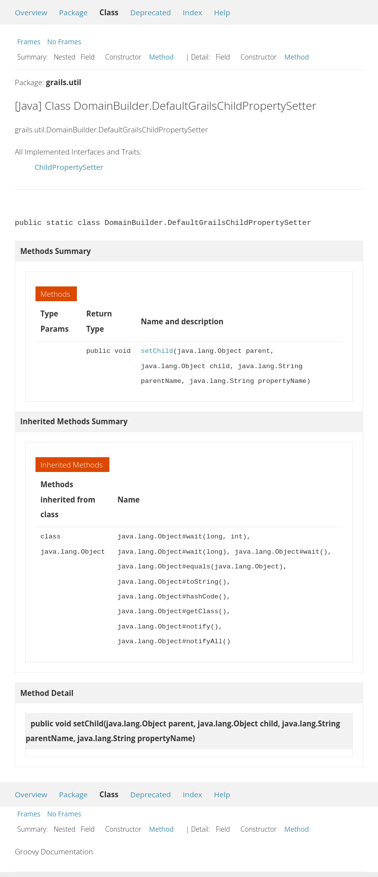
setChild (157, 351)
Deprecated (150, 12)
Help (222, 12)
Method (161, 57)
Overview (31, 12)
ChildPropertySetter (68, 167)
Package (73, 12)
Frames (28, 41)
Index (192, 12)
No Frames (64, 41)
